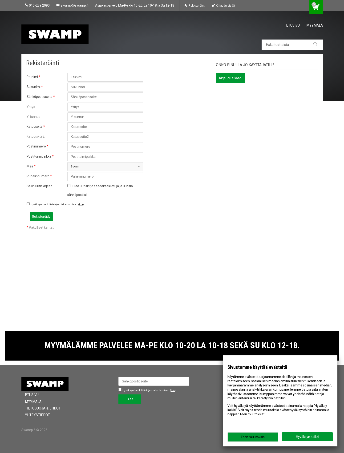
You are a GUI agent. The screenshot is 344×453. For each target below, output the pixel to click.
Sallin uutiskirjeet (39, 186)
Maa (30, 166)
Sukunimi (33, 87)
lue (81, 204)
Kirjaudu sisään (226, 5)
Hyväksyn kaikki (307, 437)
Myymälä (314, 25)
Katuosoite (35, 126)
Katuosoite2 (36, 136)
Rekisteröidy (79, 217)
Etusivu (293, 25)
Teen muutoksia (253, 437)
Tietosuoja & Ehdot (39, 408)
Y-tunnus (33, 117)
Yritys (31, 107)
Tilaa (129, 399)
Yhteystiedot (33, 415)
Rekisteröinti (197, 5)
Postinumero (36, 146)
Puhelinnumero (38, 176)
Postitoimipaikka (39, 156)
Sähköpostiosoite (40, 97)
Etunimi (32, 77)
